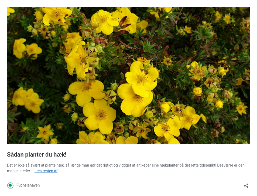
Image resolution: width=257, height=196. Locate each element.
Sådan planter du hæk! (37, 154)
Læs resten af (46, 171)
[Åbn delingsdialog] (246, 184)
